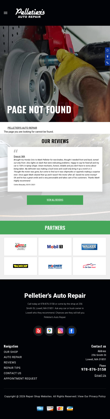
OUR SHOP (11, 351)
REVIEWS (10, 362)
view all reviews (55, 199)
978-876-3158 (47, 304)
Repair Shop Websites (39, 396)
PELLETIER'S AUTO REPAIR (22, 127)
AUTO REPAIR (13, 357)
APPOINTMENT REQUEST (20, 378)
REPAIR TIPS (12, 367)
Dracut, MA (19, 156)
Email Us (100, 375)
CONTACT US (12, 373)
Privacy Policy (97, 396)
